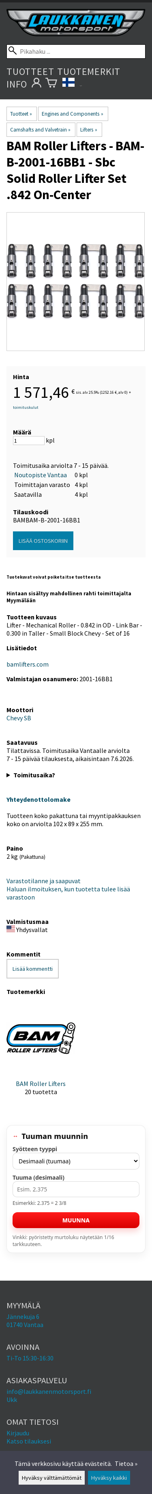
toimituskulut (26, 407)
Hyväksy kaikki (109, 1477)
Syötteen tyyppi (35, 1149)
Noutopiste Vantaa (40, 475)
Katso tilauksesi (28, 1441)
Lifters (88, 129)
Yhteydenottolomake (38, 799)
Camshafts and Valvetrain (40, 129)
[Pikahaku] (76, 51)
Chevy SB (18, 718)
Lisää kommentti (33, 968)
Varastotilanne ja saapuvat (43, 881)
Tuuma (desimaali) (38, 1177)
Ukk (11, 1399)
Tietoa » (126, 1463)
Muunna (76, 1220)
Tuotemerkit (88, 71)
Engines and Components (72, 113)
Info (16, 84)
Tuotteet (30, 71)
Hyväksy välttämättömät (51, 1477)
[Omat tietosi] (36, 84)
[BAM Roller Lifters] (40, 1056)
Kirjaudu (17, 1433)
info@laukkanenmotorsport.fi (48, 1391)
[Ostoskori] (51, 84)
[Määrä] (29, 440)
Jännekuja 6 (22, 1316)
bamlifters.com (27, 664)
